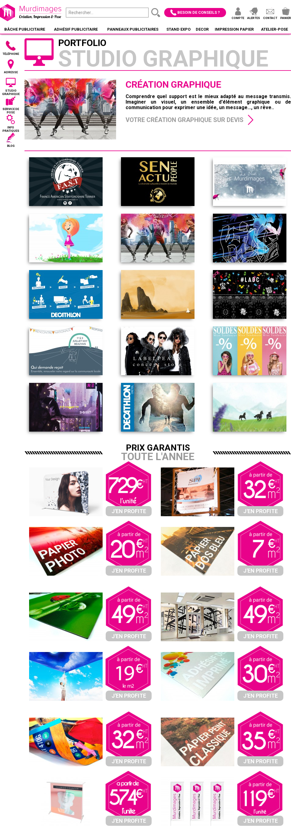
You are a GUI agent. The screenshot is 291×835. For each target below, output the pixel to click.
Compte (238, 18)
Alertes (253, 18)
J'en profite (128, 511)
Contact (270, 18)
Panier (285, 18)
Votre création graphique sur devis (185, 120)
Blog (11, 145)
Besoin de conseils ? (198, 12)
